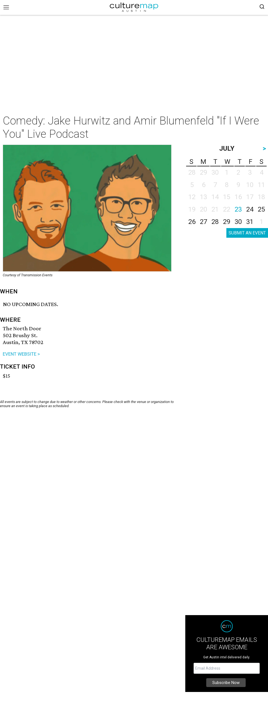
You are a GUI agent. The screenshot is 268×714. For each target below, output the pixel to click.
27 (203, 222)
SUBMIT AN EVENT (247, 233)
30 (238, 222)
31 (249, 222)
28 (215, 222)
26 (191, 222)
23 (238, 209)
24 (249, 209)
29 (226, 222)
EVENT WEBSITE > (21, 354)
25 (261, 209)
